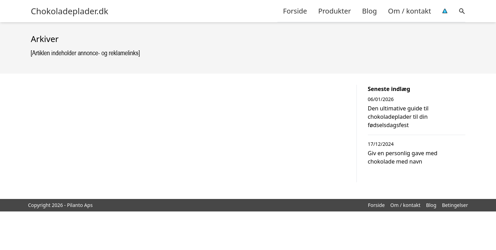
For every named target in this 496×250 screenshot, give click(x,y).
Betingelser (455, 205)
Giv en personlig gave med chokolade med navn (403, 157)
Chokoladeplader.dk (70, 11)
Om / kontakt (409, 11)
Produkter (334, 11)
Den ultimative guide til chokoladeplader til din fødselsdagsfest (398, 117)
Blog (369, 11)
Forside (295, 11)
